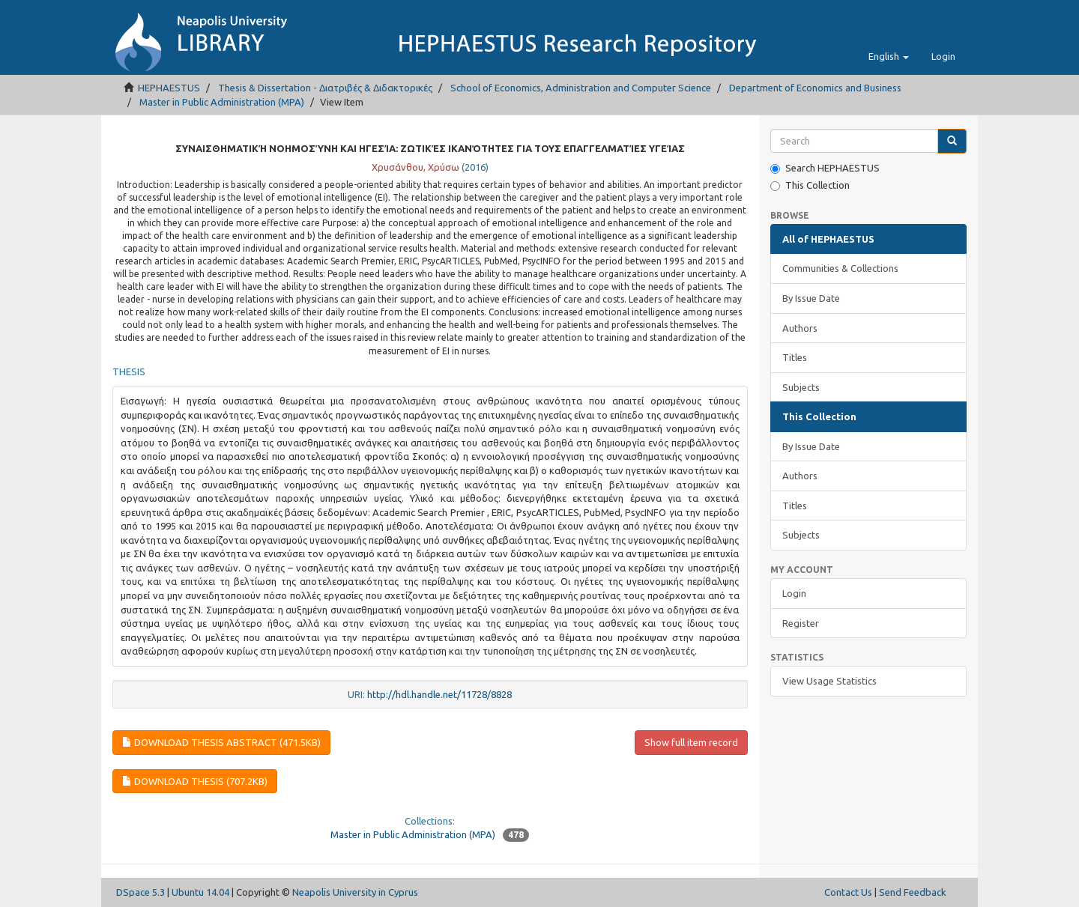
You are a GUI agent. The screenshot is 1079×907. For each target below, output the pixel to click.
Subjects (801, 387)
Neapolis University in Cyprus (355, 892)
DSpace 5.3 (140, 892)
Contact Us (848, 892)
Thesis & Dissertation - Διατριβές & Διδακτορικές (325, 87)
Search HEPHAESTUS (825, 168)
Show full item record (691, 742)
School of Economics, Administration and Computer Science (580, 87)
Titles (794, 357)
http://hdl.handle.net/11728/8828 (439, 694)
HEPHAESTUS (169, 87)
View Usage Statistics (829, 681)
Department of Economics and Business (815, 87)
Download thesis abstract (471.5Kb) (221, 742)
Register (800, 623)
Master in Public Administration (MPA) (221, 102)
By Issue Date (811, 298)
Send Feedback (912, 892)
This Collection (810, 185)
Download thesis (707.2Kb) (195, 781)
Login (794, 593)
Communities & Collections (840, 268)
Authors (799, 328)
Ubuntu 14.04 (200, 892)
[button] (888, 56)
